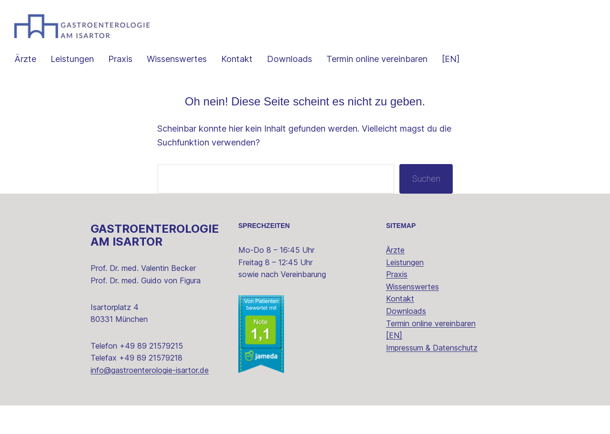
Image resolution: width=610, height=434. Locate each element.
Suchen (426, 179)
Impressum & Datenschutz (432, 347)
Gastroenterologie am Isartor (155, 235)
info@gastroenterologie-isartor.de (150, 370)
